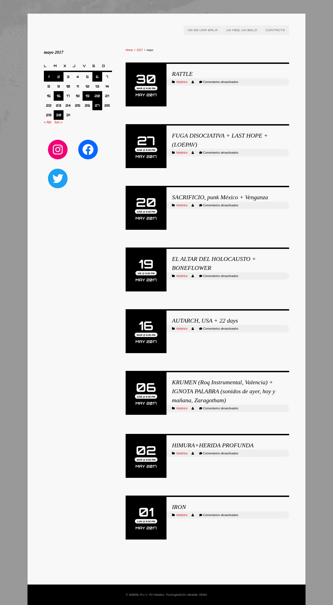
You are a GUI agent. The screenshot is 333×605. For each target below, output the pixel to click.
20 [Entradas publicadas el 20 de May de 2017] (97, 96)
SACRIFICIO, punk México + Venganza (220, 197)
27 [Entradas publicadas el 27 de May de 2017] (97, 105)
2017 (140, 50)
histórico (181, 82)
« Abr (48, 122)
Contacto (275, 30)
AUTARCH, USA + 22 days (205, 320)
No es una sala (202, 30)
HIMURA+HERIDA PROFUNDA (213, 445)
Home (129, 50)
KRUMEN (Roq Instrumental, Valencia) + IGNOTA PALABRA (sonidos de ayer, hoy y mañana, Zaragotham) (223, 391)
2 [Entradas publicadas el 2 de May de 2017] (58, 77)
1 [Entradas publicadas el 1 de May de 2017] (49, 77)
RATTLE (182, 73)
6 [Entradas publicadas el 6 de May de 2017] (97, 77)
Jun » (58, 122)
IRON (179, 506)
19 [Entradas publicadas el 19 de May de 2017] (88, 96)
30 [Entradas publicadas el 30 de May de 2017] (58, 115)
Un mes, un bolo (241, 30)
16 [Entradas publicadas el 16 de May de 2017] (59, 96)
